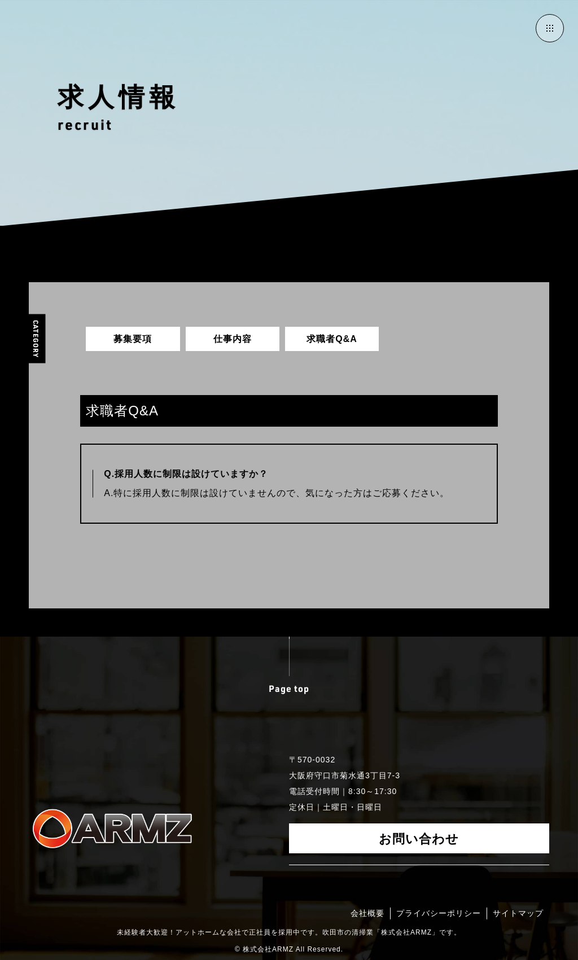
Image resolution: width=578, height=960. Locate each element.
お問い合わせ (419, 838)
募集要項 (132, 339)
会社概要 (367, 913)
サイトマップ (518, 913)
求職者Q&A (331, 339)
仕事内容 (232, 339)
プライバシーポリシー (438, 913)
